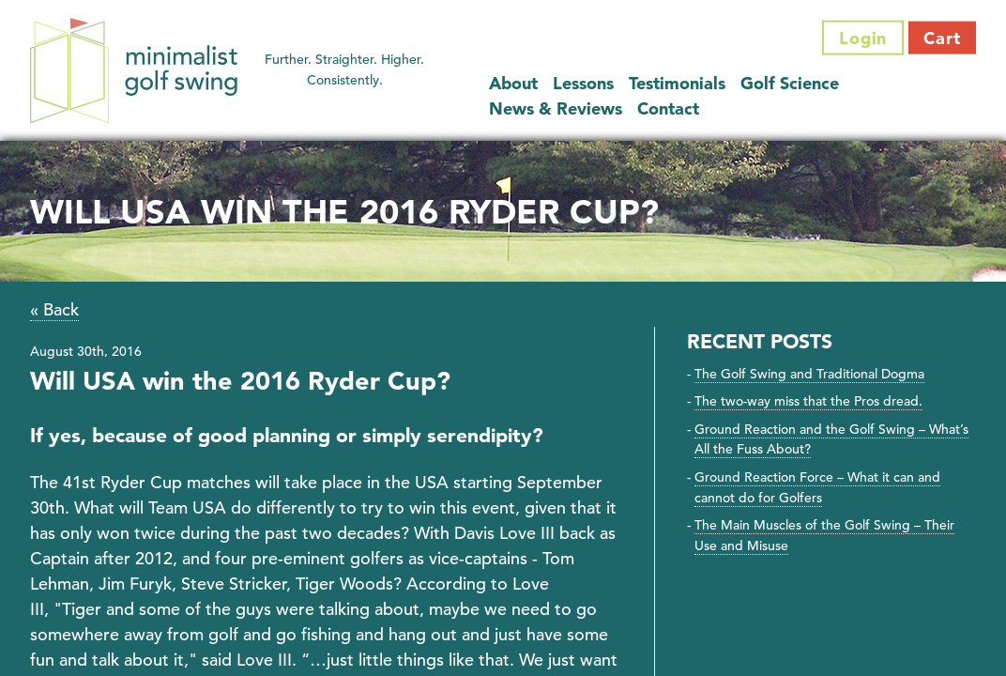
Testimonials (677, 82)
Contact (668, 107)
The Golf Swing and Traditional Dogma (809, 373)
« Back (54, 309)
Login (863, 38)
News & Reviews (555, 107)
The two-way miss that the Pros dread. (808, 400)
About (513, 82)
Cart (942, 38)
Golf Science (789, 82)
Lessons (583, 82)
